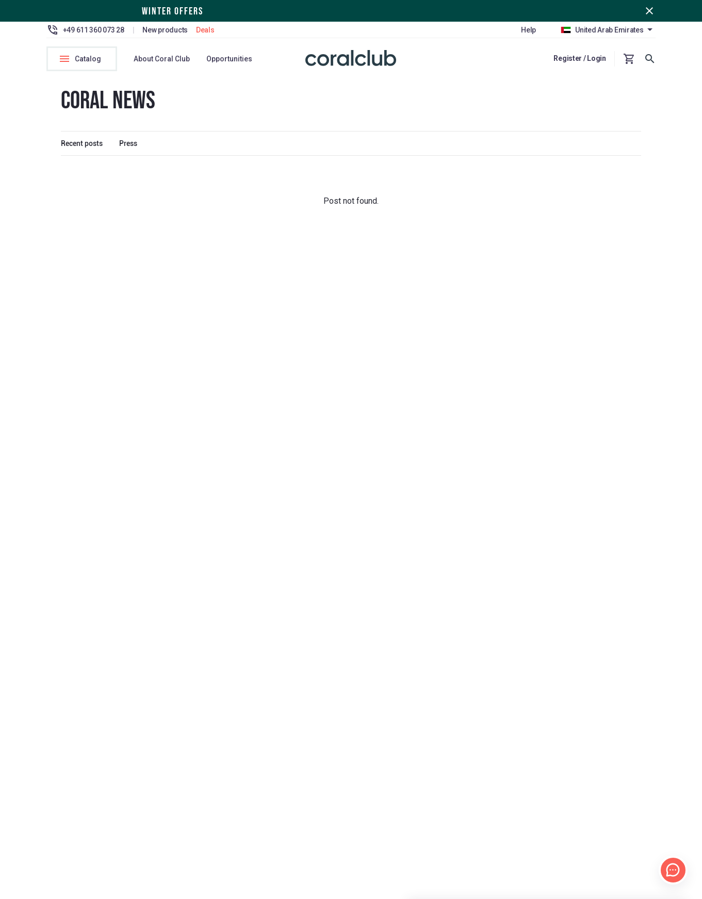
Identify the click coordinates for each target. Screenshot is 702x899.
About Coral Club (162, 59)
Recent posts (82, 146)
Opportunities (229, 58)
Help (528, 30)
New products (165, 30)
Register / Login (579, 58)
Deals (205, 30)
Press (128, 146)
